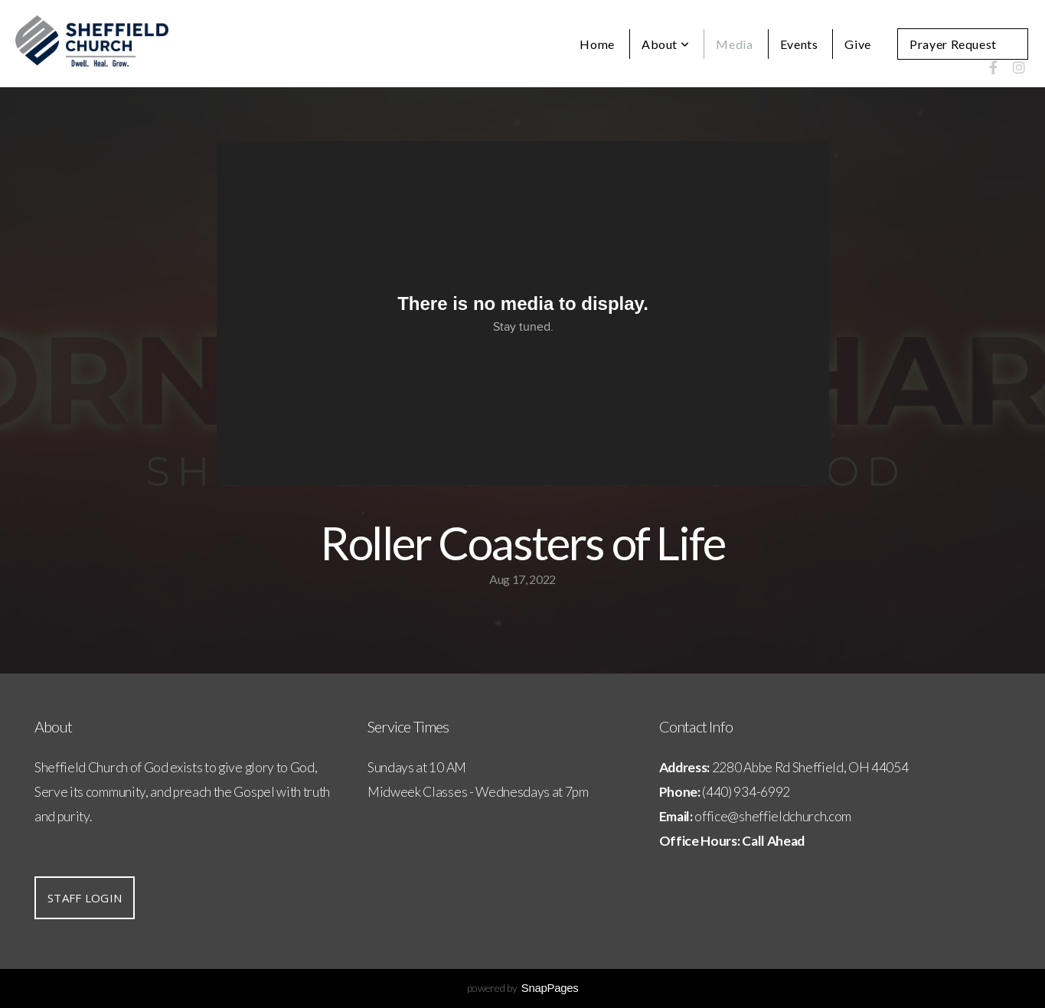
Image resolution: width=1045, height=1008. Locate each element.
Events (799, 44)
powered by (523, 987)
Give (857, 44)
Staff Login (84, 897)
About (665, 44)
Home (597, 44)
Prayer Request (953, 44)
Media (734, 44)
